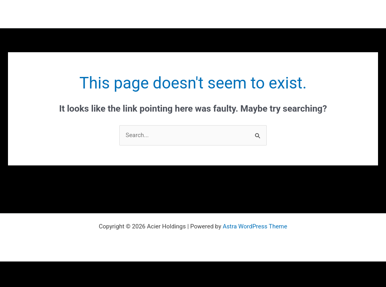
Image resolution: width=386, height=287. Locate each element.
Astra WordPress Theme (255, 226)
